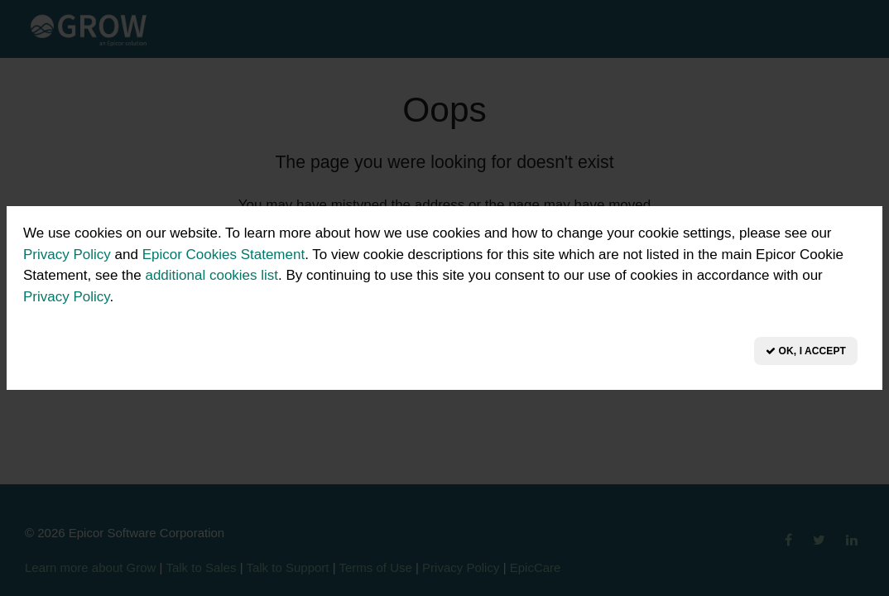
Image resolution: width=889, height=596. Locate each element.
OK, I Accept (806, 351)
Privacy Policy (67, 254)
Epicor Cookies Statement (223, 254)
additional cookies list (211, 275)
